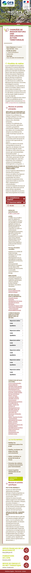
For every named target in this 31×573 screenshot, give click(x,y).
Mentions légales (9, 571)
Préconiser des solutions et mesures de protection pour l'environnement (15, 465)
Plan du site (18, 571)
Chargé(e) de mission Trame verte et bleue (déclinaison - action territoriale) (15, 307)
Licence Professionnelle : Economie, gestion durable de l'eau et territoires (15, 392)
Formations (8, 556)
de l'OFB (6, 558)
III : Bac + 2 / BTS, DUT (14, 213)
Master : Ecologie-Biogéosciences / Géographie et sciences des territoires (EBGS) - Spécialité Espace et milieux (15, 424)
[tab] (15, 198)
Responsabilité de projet (14, 310)
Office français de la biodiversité (12, 550)
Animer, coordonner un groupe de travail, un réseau (14, 458)
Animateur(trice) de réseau (15, 301)
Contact (24, 571)
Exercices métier (15, 202)
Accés (12, 205)
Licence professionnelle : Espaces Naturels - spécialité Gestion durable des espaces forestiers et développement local (15, 386)
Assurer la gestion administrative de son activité (14, 471)
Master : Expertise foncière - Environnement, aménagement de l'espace (15, 418)
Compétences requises (13, 198)
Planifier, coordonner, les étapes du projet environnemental (15, 451)
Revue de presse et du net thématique (11, 565)
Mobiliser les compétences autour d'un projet (15, 444)
